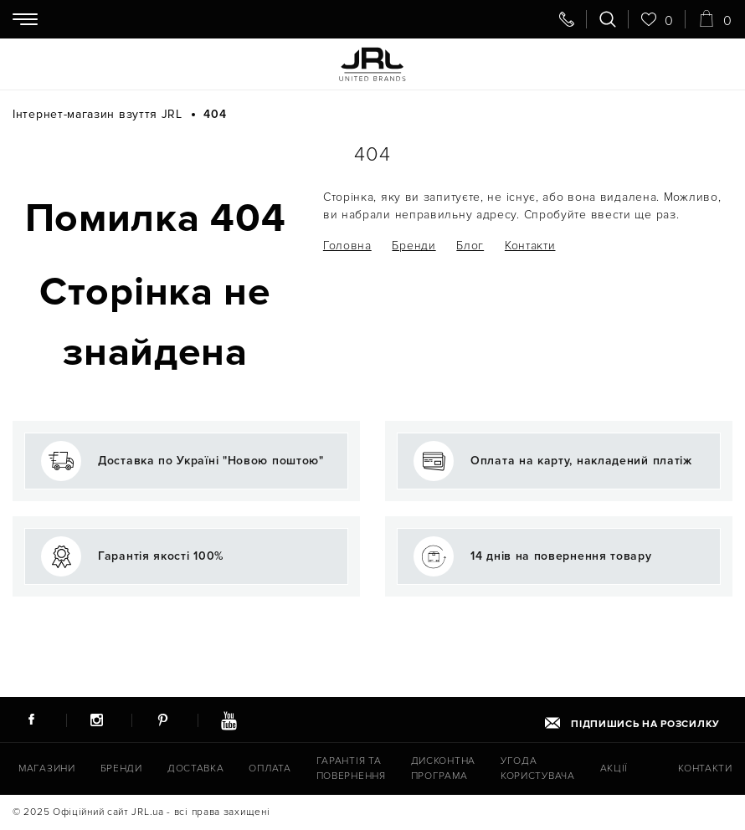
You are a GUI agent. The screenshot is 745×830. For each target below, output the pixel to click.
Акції (614, 768)
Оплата (269, 768)
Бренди (413, 245)
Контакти (530, 245)
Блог (470, 245)
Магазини (46, 768)
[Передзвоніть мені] (567, 19)
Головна (347, 245)
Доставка (195, 768)
